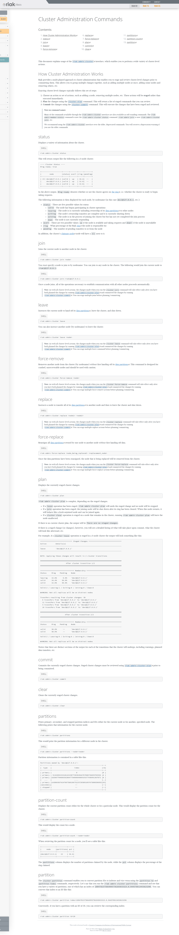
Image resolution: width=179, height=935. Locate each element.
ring (78, 226)
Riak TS (146, 5)
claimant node (67, 233)
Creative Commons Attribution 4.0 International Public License (110, 925)
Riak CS (157, 5)
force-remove (49, 49)
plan (87, 42)
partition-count (134, 38)
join (45, 42)
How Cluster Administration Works (59, 35)
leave (45, 45)
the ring (115, 192)
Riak (9, 19)
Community (146, 2)
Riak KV (134, 5)
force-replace (91, 38)
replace (88, 35)
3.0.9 (23, 19)
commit (88, 45)
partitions (131, 35)
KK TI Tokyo (107, 930)
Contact (157, 2)
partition (131, 42)
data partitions (111, 211)
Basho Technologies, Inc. (107, 929)
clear (87, 49)
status (46, 38)
